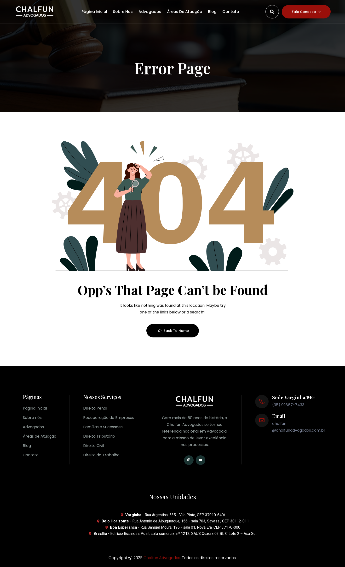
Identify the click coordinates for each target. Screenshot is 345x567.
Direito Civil (93, 445)
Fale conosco (306, 11)
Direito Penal (95, 408)
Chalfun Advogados (162, 558)
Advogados (149, 11)
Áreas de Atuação (184, 11)
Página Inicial (94, 11)
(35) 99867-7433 (288, 405)
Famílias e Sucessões (103, 426)
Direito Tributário (99, 436)
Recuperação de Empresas (108, 417)
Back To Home (173, 330)
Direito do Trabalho (101, 454)
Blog (212, 11)
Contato (230, 11)
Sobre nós (123, 11)
